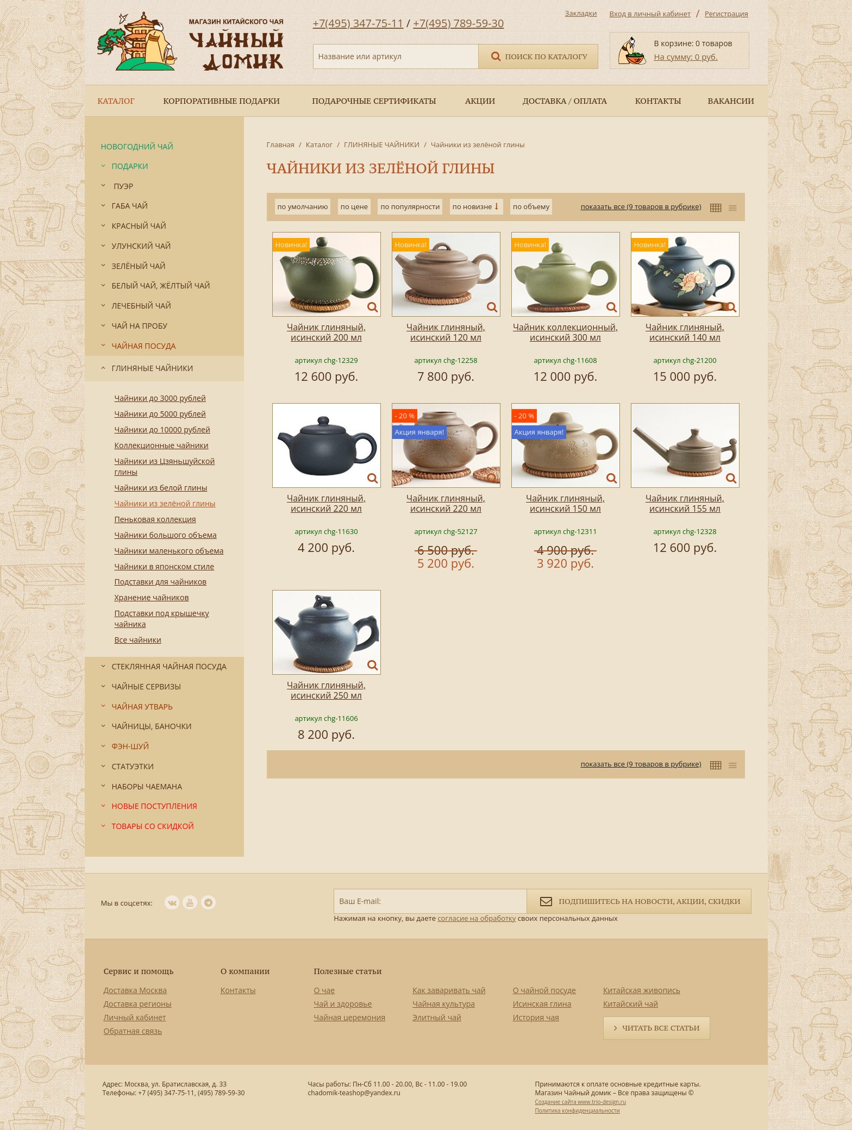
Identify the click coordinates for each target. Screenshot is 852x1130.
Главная (281, 144)
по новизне (472, 206)
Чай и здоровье (343, 1004)
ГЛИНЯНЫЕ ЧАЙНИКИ (381, 144)
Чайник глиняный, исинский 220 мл (326, 503)
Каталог (319, 144)
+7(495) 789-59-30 (458, 23)
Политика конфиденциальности (577, 1110)
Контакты (238, 990)
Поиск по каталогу (538, 55)
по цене (354, 206)
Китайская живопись (641, 990)
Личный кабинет (135, 1017)
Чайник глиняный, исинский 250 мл (326, 690)
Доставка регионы (138, 1004)
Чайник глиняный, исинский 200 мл (326, 332)
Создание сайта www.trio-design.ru (580, 1102)
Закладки (581, 13)
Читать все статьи (660, 1028)
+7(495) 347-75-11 (358, 23)
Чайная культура (443, 1004)
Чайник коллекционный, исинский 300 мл (565, 332)
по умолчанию (303, 206)
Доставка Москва (135, 990)
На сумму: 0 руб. (686, 56)
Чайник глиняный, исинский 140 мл (685, 332)
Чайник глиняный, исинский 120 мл (445, 332)
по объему (531, 206)
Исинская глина (542, 1004)
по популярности (410, 206)
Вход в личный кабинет (650, 13)
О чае (324, 990)
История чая (536, 1017)
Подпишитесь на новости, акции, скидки (638, 900)
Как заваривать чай (449, 990)
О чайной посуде (544, 990)
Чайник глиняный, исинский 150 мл (565, 503)
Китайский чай (630, 1004)
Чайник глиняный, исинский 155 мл (685, 503)
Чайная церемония (350, 1017)
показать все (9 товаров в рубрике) (641, 206)
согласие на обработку (476, 918)
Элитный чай (436, 1017)
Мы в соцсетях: (127, 903)
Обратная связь (133, 1031)
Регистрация (726, 13)
